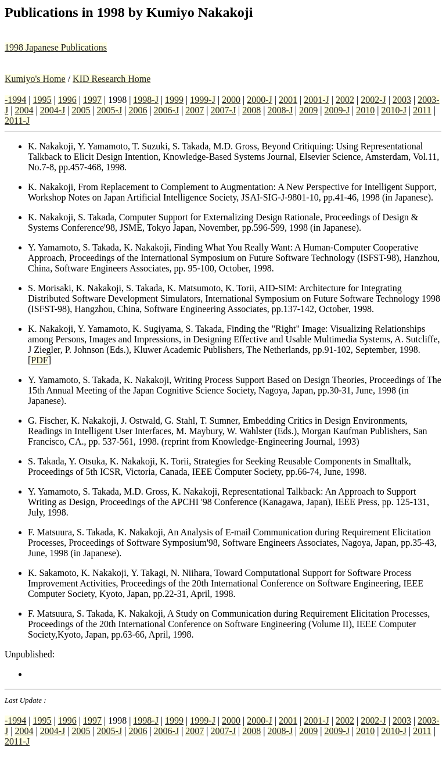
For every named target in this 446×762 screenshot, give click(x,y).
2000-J (259, 100)
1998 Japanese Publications (56, 47)
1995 (42, 100)
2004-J (53, 110)
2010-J (394, 110)
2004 (24, 110)
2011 (422, 110)
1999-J (202, 100)
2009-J (337, 110)
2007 (194, 110)
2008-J (280, 110)
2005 (80, 110)
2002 (345, 100)
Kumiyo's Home (35, 79)
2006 (137, 110)
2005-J (110, 110)
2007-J (223, 110)
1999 (174, 100)
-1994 (15, 100)
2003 (402, 100)
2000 (231, 100)
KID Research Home (111, 79)
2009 (308, 110)
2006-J (166, 110)
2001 (288, 100)
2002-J (373, 100)
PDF (39, 360)
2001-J (316, 100)
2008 (251, 110)
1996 (67, 100)
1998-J (146, 100)
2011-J (17, 121)
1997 (92, 100)
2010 (365, 110)
